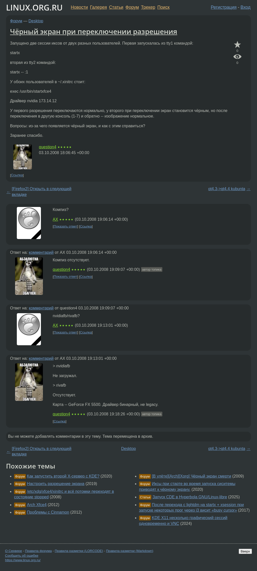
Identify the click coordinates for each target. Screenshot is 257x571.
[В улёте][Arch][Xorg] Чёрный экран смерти (191, 476)
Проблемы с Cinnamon (48, 512)
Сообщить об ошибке (21, 555)
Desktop (36, 21)
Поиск (163, 7)
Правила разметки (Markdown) (129, 551)
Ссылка (17, 175)
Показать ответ (65, 226)
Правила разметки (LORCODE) (79, 551)
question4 (47, 147)
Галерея (98, 7)
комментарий (41, 252)
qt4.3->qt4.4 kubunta (226, 189)
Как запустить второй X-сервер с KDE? (63, 476)
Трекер (148, 7)
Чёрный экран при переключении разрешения (93, 31)
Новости (79, 7)
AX (55, 219)
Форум (132, 7)
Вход (245, 7)
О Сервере (13, 551)
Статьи (116, 7)
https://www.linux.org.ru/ (22, 560)
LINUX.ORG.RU (34, 7)
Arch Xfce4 (36, 505)
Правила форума (38, 551)
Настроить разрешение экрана (55, 484)
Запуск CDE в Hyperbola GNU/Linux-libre (190, 497)
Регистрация (224, 7)
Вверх (245, 551)
